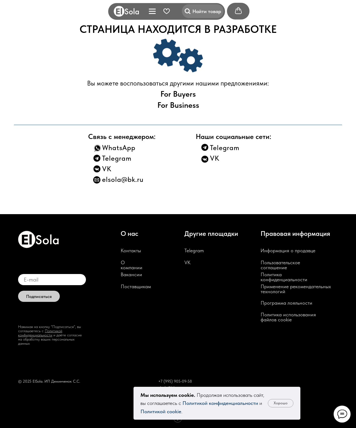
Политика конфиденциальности (284, 277)
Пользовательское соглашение (280, 265)
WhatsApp (118, 147)
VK (107, 169)
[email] (52, 279)
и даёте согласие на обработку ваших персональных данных (50, 339)
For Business (178, 105)
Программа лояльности (286, 303)
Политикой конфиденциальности (220, 403)
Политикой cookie (160, 411)
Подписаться (39, 296)
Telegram (117, 158)
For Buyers (178, 94)
